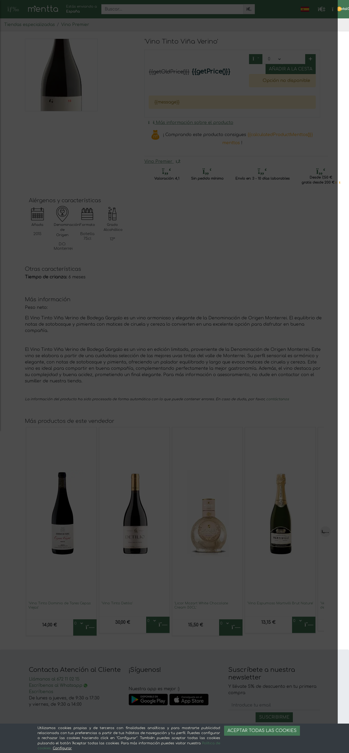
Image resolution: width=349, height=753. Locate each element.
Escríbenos (41, 691)
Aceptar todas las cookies (262, 730)
